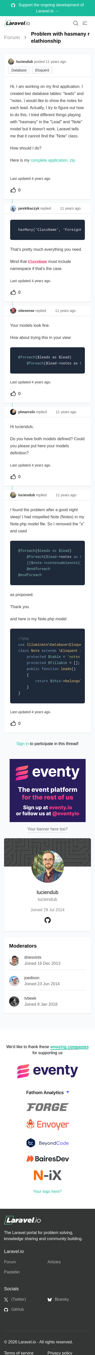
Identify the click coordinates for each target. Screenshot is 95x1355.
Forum (12, 37)
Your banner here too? (47, 829)
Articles (54, 1262)
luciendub (48, 896)
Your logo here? (47, 1191)
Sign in (22, 744)
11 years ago (70, 208)
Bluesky (58, 1299)
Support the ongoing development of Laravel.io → (47, 8)
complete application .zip (53, 160)
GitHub (14, 1309)
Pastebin (12, 1272)
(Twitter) (15, 1299)
